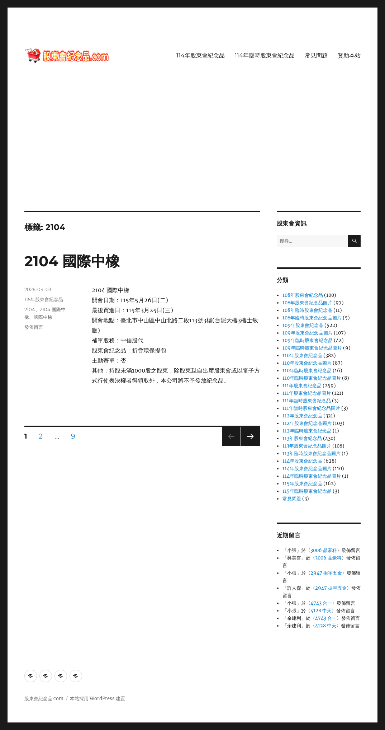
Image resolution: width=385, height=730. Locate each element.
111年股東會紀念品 (302, 386)
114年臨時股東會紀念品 (265, 55)
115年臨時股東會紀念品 (307, 491)
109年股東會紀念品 (302, 325)
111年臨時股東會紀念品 (306, 401)
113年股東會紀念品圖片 (306, 446)
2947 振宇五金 (326, 573)
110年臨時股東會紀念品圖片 (311, 378)
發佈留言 (33, 327)
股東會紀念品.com (43, 699)
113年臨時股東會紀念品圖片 (311, 453)
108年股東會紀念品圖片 (307, 303)
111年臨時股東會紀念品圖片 (311, 408)
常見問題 (316, 55)
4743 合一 (321, 603)
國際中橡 (43, 317)
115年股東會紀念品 (43, 299)
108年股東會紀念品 (302, 295)
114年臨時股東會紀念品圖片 (311, 476)
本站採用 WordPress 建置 (97, 699)
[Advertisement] (194, 157)
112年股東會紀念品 (302, 416)
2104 (29, 309)
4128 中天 (321, 611)
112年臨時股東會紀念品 (307, 431)
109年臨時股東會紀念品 (307, 340)
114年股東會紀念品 (200, 55)
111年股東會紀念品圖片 (306, 393)
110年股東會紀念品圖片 (307, 363)
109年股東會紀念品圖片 (307, 333)
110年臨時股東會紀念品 (307, 371)
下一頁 (248, 445)
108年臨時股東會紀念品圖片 (312, 318)
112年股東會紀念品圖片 (307, 423)
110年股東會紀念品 (302, 355)
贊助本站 (349, 55)
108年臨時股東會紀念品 (307, 310)
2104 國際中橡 (72, 261)
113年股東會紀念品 (302, 438)
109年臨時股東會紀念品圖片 (312, 348)
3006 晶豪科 (323, 550)
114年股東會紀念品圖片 (307, 468)
